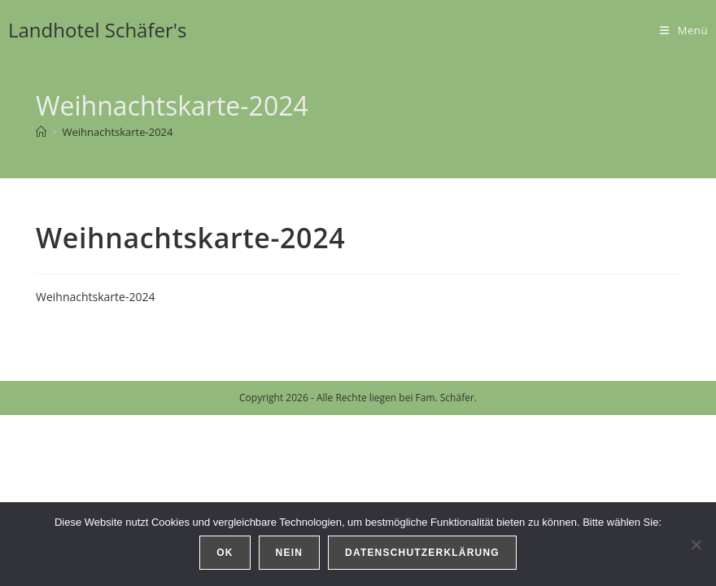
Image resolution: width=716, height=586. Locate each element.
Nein (289, 552)
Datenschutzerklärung (422, 552)
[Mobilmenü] (684, 30)
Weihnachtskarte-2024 (117, 132)
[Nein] (696, 544)
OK (224, 552)
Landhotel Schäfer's (97, 29)
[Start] (41, 132)
